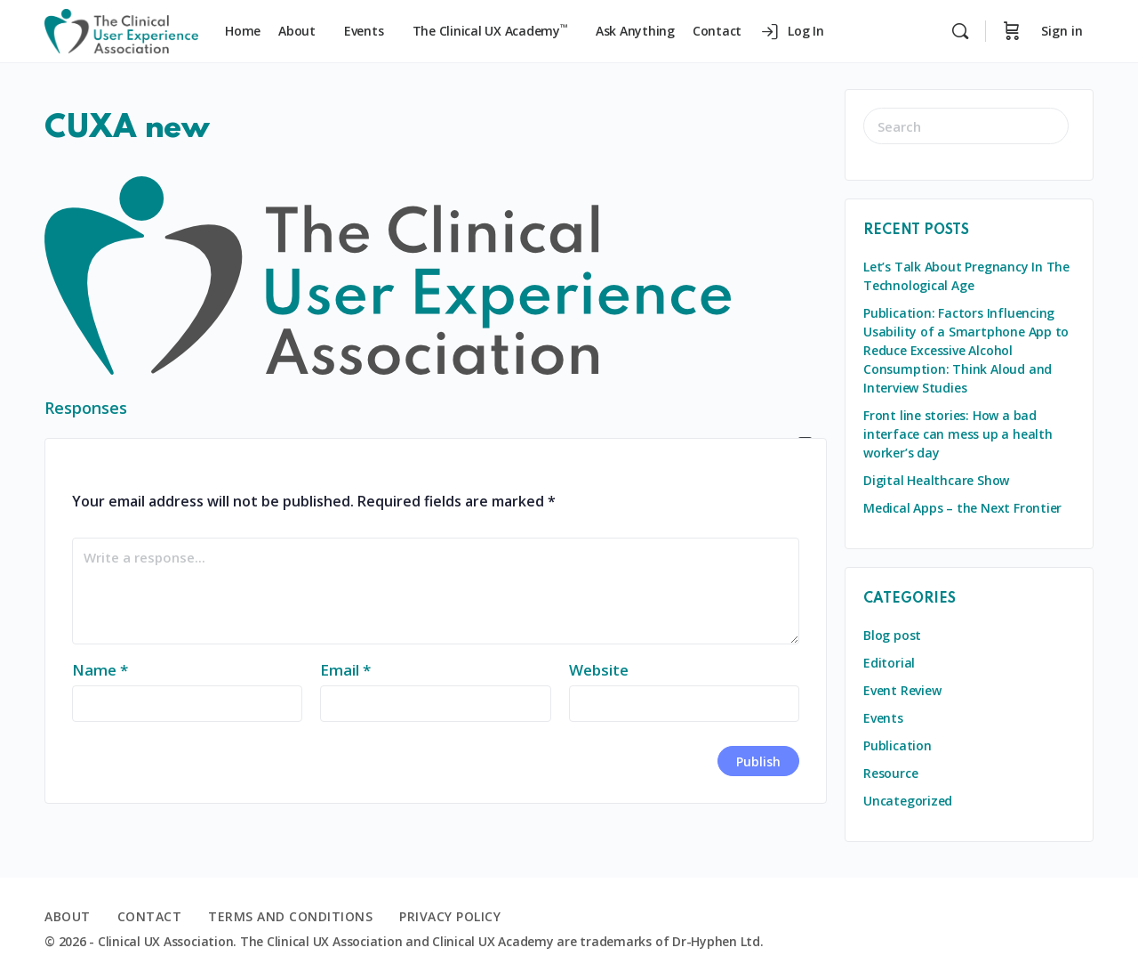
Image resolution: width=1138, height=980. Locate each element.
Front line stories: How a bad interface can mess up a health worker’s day (958, 434)
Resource (890, 773)
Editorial (889, 662)
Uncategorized (907, 800)
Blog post (892, 635)
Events (883, 717)
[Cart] (1011, 31)
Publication (897, 745)
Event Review (902, 690)
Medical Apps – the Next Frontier (962, 507)
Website (599, 670)
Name (100, 670)
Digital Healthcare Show (936, 480)
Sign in (1062, 30)
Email (345, 670)
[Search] (960, 31)
